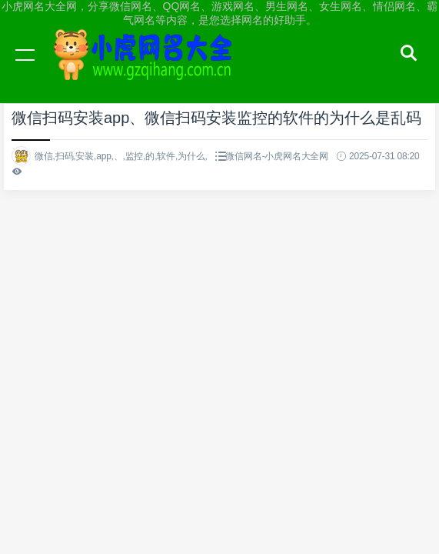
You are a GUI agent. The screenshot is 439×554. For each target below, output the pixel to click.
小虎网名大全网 (146, 69)
